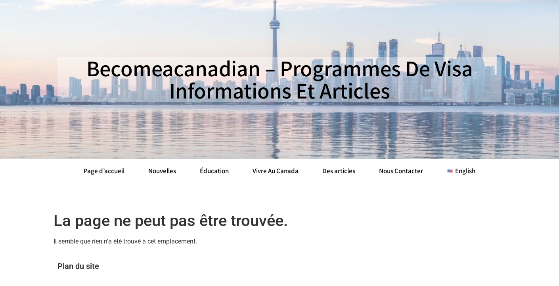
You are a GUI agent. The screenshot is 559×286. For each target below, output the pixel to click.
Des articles (338, 170)
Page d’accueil (104, 170)
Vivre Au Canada (276, 170)
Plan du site (78, 266)
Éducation (214, 170)
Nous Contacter (401, 170)
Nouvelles (162, 170)
